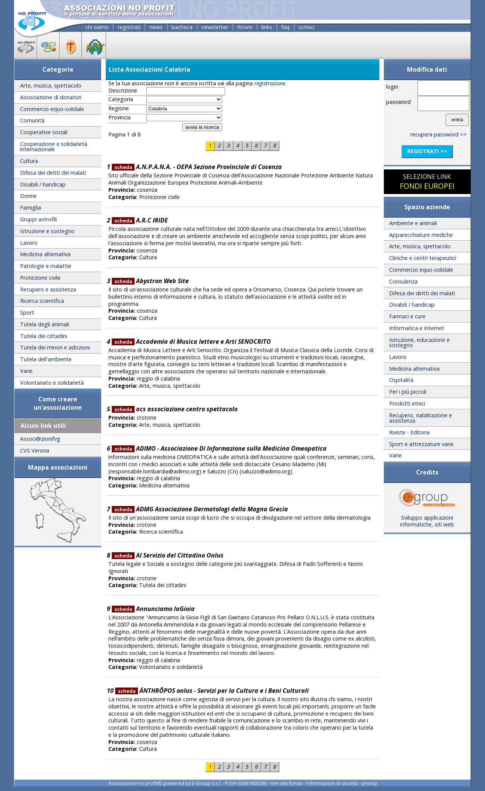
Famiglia (30, 207)
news (156, 27)
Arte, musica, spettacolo (50, 85)
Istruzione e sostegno (47, 231)
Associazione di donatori (50, 97)
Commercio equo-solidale (52, 109)
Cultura (29, 160)
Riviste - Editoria (409, 432)
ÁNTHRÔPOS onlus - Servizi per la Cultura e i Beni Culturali (212, 690)
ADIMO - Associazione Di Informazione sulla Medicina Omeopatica (219, 448)
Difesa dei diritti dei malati (53, 172)
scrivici (306, 27)
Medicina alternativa (45, 254)
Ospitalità (401, 380)
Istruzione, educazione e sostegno (419, 342)
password (398, 101)
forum (244, 27)
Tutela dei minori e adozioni (55, 347)
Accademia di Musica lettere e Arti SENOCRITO (191, 341)
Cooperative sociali (43, 132)
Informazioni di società (332, 783)
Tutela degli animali (44, 324)
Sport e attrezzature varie (421, 444)
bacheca (182, 27)
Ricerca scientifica (42, 300)
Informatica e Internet (416, 328)
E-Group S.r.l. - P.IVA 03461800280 (229, 783)
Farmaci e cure (407, 316)
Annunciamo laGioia (153, 609)
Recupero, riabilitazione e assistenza (420, 418)
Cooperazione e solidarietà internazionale (53, 146)
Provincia (119, 117)
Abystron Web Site (150, 281)
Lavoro (29, 242)
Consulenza (403, 281)
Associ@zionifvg (40, 438)
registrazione (269, 83)
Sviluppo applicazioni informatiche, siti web (427, 518)
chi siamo (97, 27)
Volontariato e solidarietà (52, 382)
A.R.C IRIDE (140, 220)
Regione (118, 108)
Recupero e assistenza (48, 289)
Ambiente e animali (413, 223)
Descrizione (122, 90)
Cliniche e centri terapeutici (422, 258)
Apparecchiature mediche (421, 234)
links (266, 27)
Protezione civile (40, 277)
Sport (27, 312)
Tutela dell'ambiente (46, 359)
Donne (28, 195)
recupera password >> (438, 134)
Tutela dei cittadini (43, 336)
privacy (369, 783)
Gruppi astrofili (38, 219)
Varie (26, 370)
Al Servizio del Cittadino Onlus (168, 555)
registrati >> (427, 151)
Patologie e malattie (45, 265)
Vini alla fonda (286, 783)
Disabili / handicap (43, 184)
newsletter (215, 27)
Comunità (32, 120)
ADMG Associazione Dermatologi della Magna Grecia (200, 509)
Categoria (120, 99)
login (392, 86)
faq (285, 27)
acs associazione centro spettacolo (175, 409)
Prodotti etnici (407, 403)
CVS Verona (34, 450)
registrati (129, 27)
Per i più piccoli (407, 391)
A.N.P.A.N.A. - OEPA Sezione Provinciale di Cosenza (197, 167)
